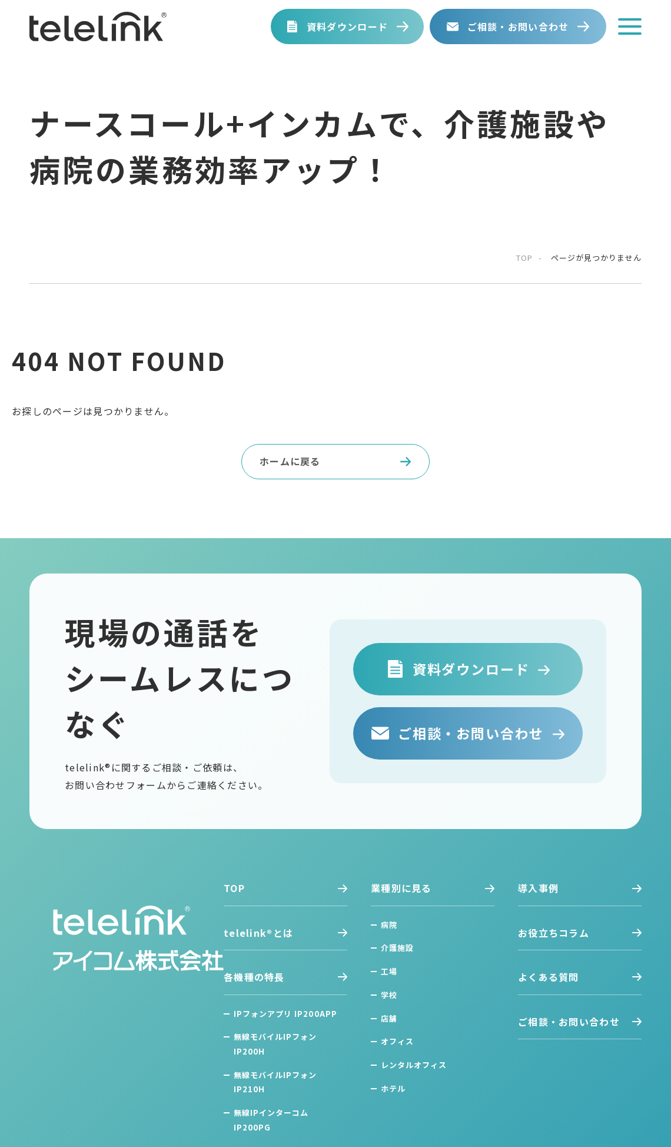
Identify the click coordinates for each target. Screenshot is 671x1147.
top (524, 257)
